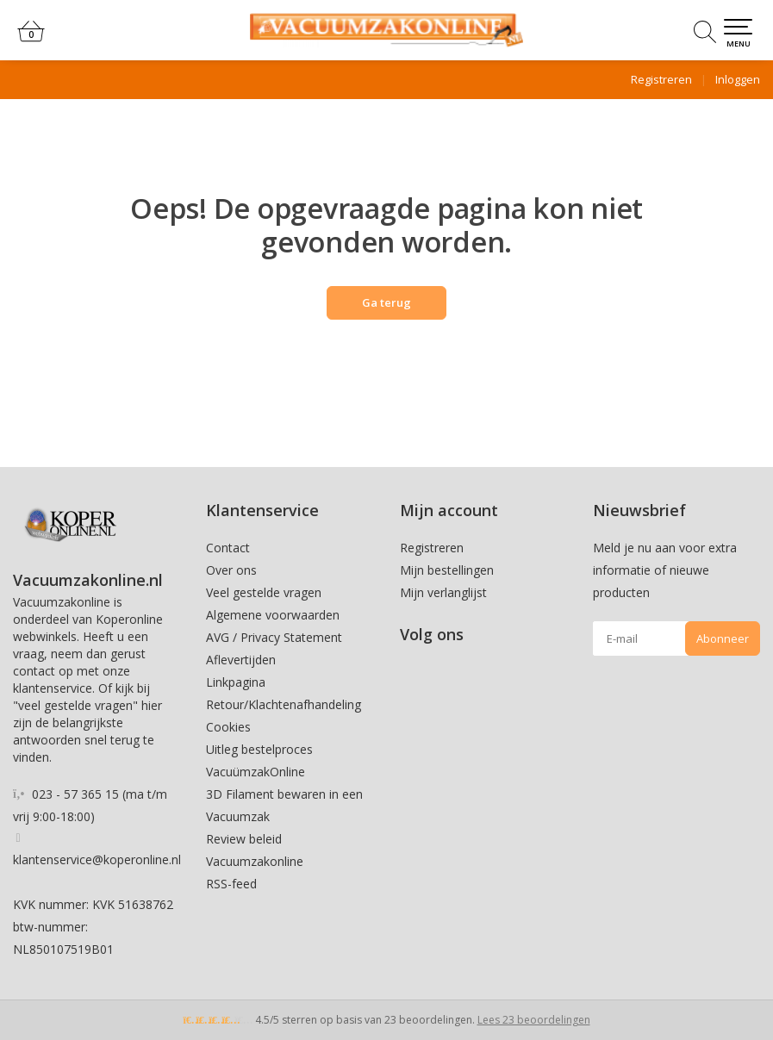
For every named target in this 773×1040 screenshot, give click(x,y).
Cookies (228, 727)
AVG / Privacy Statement (274, 637)
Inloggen (737, 79)
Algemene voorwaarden (273, 615)
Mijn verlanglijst (443, 592)
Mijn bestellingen (447, 570)
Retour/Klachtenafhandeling (283, 704)
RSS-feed (231, 883)
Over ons (231, 570)
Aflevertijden (241, 659)
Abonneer (722, 638)
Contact (228, 547)
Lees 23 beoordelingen (533, 1019)
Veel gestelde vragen (263, 592)
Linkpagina (235, 682)
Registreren (661, 79)
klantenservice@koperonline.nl (97, 859)
